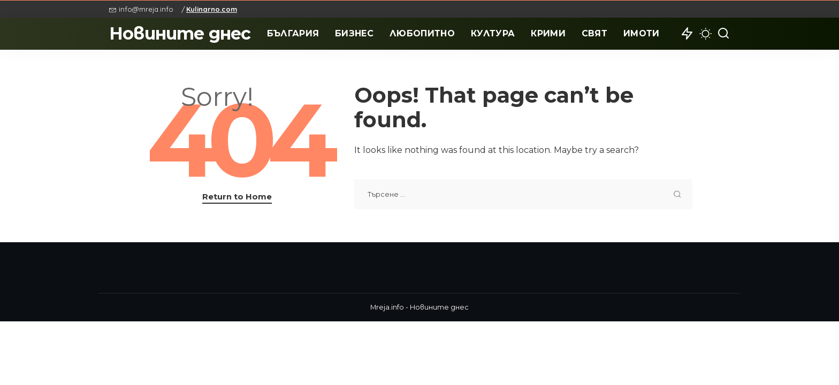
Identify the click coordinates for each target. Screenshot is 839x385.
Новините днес (180, 33)
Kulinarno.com (211, 9)
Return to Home (237, 197)
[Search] (723, 34)
